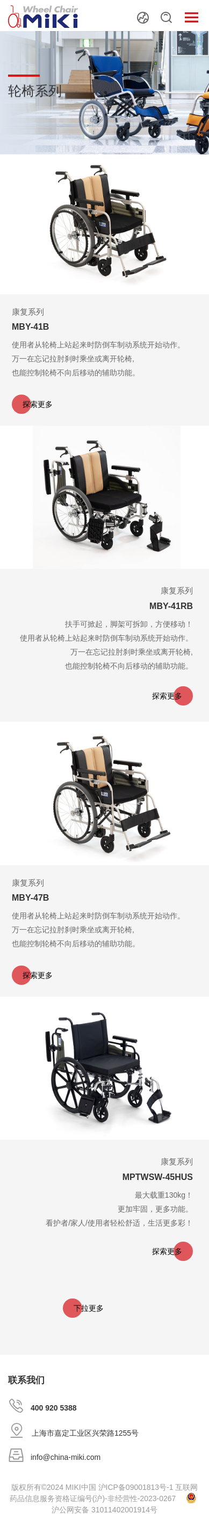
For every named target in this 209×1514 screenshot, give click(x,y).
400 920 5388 (54, 1408)
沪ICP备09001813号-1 (136, 1487)
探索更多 (38, 404)
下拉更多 (89, 1308)
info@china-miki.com (65, 1457)
